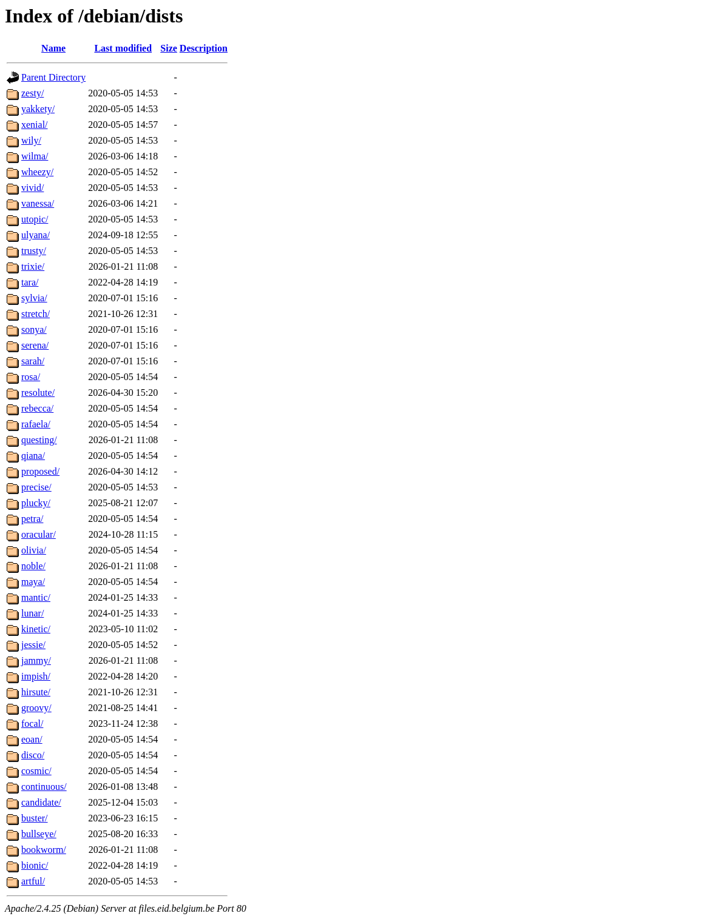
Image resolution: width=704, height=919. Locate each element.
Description (204, 48)
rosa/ (30, 377)
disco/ (32, 755)
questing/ (39, 440)
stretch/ (35, 314)
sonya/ (34, 329)
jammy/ (36, 660)
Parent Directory (53, 77)
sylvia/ (34, 298)
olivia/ (33, 550)
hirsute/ (35, 692)
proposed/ (40, 471)
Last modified (123, 48)
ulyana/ (35, 235)
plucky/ (35, 503)
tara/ (29, 282)
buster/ (34, 818)
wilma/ (34, 156)
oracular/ (38, 534)
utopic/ (34, 219)
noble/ (33, 566)
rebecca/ (37, 408)
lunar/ (32, 613)
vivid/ (32, 187)
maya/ (33, 581)
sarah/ (32, 361)
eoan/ (31, 739)
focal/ (32, 723)
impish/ (35, 676)
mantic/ (35, 597)
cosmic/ (36, 771)
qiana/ (33, 455)
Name (53, 48)
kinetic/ (35, 629)
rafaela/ (35, 424)
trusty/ (33, 251)
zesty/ (32, 93)
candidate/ (41, 802)
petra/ (32, 518)
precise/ (36, 487)
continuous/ (44, 786)
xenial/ (34, 124)
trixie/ (32, 266)
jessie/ (33, 645)
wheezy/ (37, 172)
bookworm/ (43, 849)
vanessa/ (37, 203)
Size (168, 48)
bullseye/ (38, 834)
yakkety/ (38, 109)
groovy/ (36, 708)
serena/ (35, 345)
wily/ (31, 140)
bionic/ (34, 865)
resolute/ (38, 392)
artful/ (33, 881)
